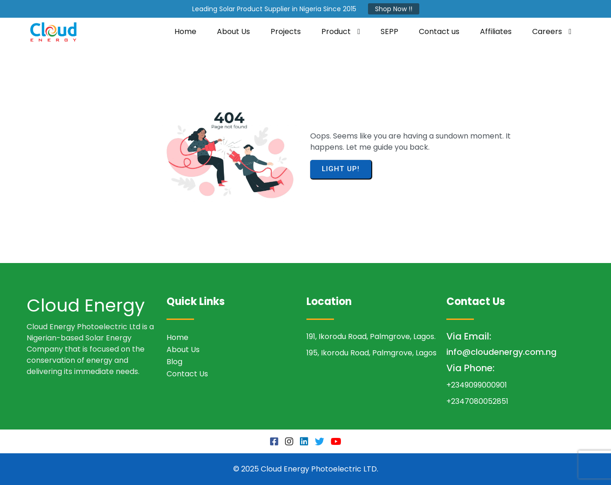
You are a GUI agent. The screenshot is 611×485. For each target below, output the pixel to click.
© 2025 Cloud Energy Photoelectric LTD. (305, 469)
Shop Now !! (393, 9)
